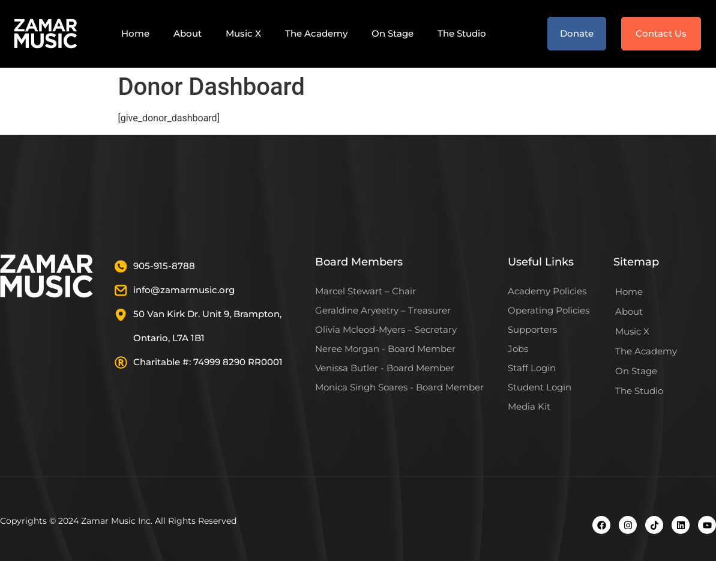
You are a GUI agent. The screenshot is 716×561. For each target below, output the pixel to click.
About (187, 33)
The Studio (462, 33)
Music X (243, 33)
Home (135, 33)
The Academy (316, 33)
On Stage (393, 33)
